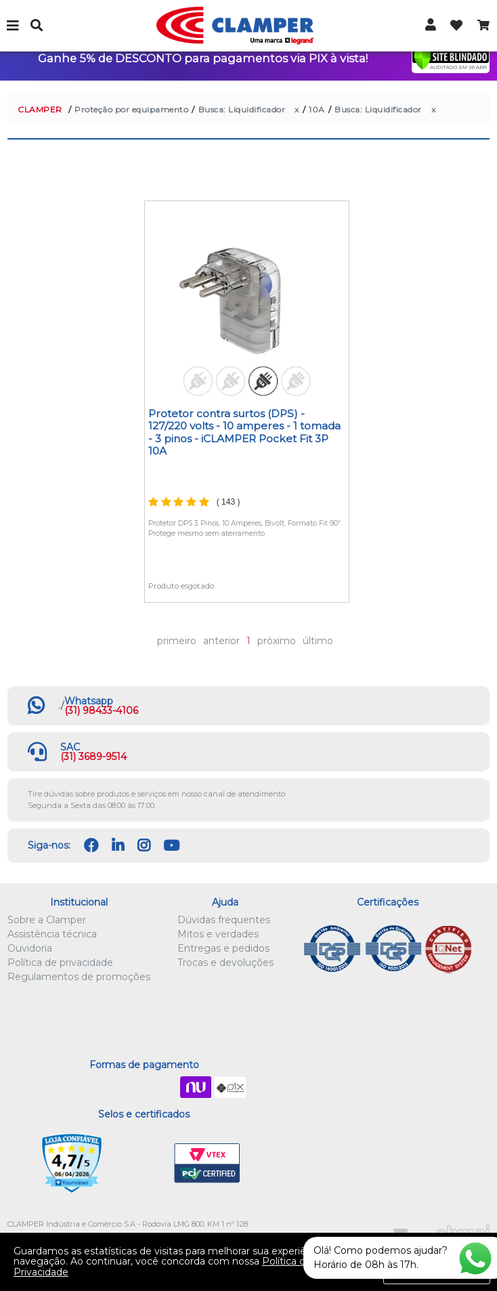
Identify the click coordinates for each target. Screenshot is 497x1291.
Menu (13, 26)
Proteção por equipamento (131, 109)
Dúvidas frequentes (223, 920)
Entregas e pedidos (223, 948)
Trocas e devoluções (225, 962)
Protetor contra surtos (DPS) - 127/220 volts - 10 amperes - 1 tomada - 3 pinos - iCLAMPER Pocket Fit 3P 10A (244, 432)
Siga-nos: (49, 845)
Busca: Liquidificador (242, 109)
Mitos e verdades (218, 934)
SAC (70, 747)
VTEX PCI (207, 1164)
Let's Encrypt (141, 1163)
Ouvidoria (29, 948)
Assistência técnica (52, 934)
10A (317, 109)
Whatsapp (88, 701)
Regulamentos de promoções (78, 977)
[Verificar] (451, 59)
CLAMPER (40, 109)
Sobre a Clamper (46, 920)
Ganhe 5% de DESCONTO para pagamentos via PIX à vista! (203, 58)
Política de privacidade (60, 962)
